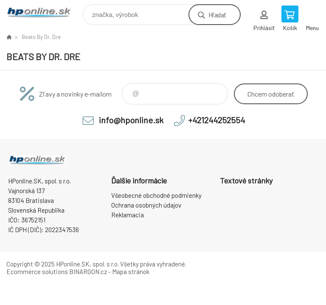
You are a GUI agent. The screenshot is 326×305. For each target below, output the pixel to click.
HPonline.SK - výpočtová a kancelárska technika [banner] (44, 12)
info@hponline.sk (131, 120)
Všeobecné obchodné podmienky (156, 195)
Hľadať (217, 15)
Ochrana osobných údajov (146, 205)
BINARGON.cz (88, 271)
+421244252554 (216, 120)
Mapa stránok (130, 271)
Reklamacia (127, 215)
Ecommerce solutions (37, 271)
